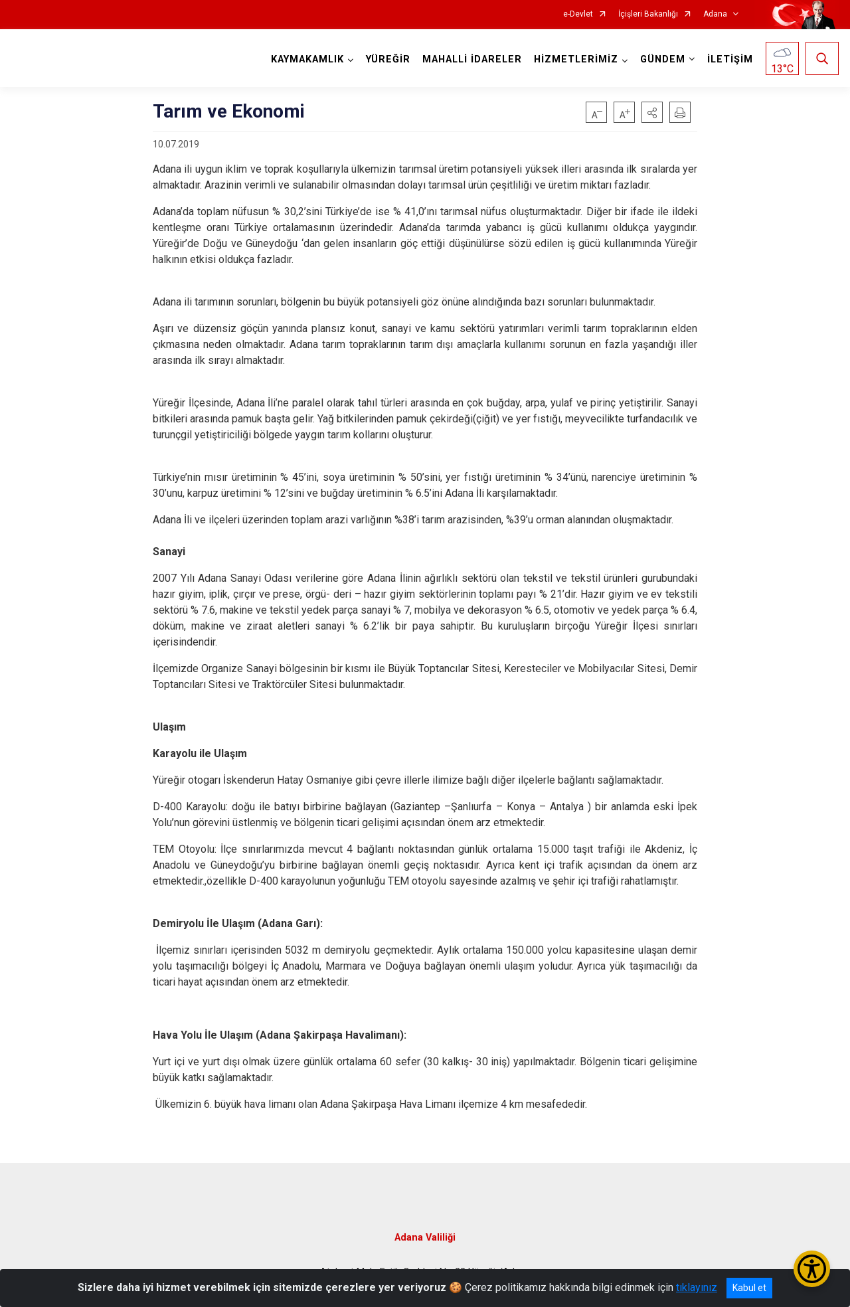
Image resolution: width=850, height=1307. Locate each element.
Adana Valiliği (425, 1237)
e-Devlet (578, 14)
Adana (715, 14)
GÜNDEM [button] (662, 59)
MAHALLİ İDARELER (472, 59)
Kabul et (749, 1287)
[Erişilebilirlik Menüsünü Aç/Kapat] (812, 1269)
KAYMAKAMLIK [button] (307, 59)
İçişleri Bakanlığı (648, 14)
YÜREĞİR (388, 59)
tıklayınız (696, 1287)
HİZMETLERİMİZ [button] (576, 59)
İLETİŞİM (730, 59)
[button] (652, 112)
